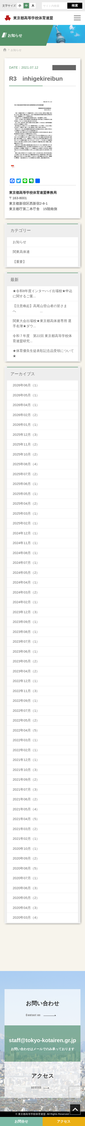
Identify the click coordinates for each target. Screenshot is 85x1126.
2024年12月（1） (26, 533)
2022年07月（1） (26, 710)
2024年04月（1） (26, 582)
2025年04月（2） (26, 503)
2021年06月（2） (26, 799)
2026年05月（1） (26, 395)
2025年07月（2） (26, 474)
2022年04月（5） (26, 730)
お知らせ (19, 242)
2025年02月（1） (26, 523)
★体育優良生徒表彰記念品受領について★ (43, 353)
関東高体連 (21, 252)
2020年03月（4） (26, 917)
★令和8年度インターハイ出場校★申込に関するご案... (42, 293)
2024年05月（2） (26, 572)
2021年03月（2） (26, 829)
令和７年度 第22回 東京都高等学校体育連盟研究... (42, 338)
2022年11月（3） (26, 691)
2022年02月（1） (26, 750)
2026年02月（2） (26, 415)
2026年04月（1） (26, 405)
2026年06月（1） (26, 385)
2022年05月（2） (26, 720)
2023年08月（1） (26, 632)
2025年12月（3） (26, 434)
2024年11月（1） (26, 543)
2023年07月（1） (26, 641)
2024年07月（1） (26, 562)
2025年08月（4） (26, 464)
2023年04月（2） (26, 671)
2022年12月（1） (26, 681)
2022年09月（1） (26, 700)
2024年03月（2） (26, 592)
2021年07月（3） (26, 789)
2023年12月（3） (26, 612)
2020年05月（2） (26, 898)
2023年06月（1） (26, 651)
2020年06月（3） (26, 888)
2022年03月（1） (26, 740)
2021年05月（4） (26, 809)
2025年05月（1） (26, 494)
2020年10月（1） (26, 848)
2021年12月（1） (26, 760)
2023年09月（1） (26, 622)
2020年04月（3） (26, 908)
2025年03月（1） (26, 513)
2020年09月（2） (26, 858)
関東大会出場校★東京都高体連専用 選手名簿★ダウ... (42, 323)
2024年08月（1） (26, 553)
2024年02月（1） (26, 602)
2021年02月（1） (26, 838)
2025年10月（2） (26, 454)
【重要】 (19, 262)
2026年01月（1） (26, 424)
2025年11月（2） (26, 444)
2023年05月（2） (26, 661)
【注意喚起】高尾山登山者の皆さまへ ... (40, 308)
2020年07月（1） (26, 878)
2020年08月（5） (26, 868)
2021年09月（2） (26, 779)
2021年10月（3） (26, 770)
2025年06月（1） (26, 484)
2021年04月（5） (26, 819)
